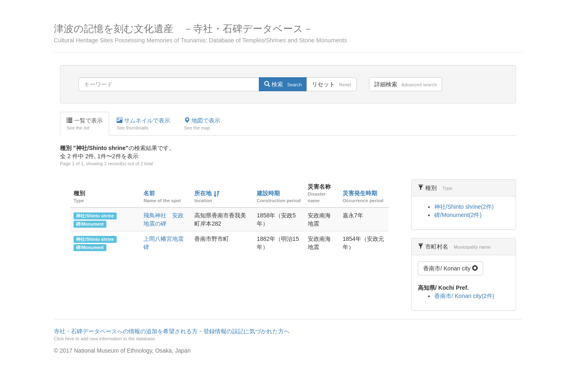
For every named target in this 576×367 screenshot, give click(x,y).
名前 (149, 193)
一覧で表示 (85, 124)
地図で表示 (202, 124)
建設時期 (268, 193)
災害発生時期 (360, 193)
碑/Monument (90, 224)
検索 (283, 84)
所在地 (203, 193)
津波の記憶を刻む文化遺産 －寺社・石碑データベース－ (288, 33)
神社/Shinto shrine (95, 215)
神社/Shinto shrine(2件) (464, 206)
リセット (331, 84)
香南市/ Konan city (450, 268)
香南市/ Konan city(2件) (464, 296)
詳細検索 (405, 84)
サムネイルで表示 (143, 124)
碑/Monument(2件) (458, 215)
